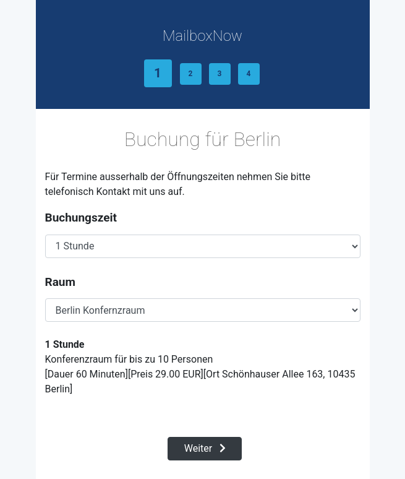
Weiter (205, 448)
